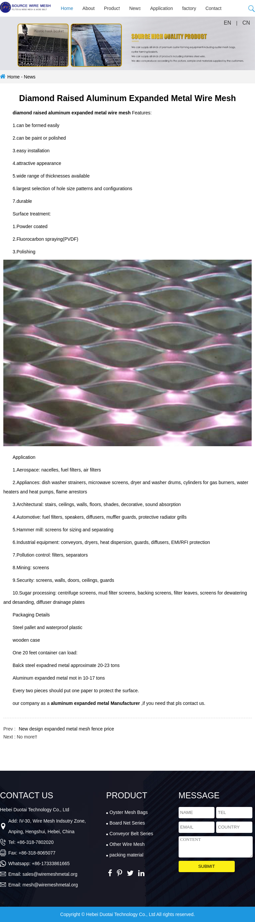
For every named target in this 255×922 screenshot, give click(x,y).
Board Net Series (127, 823)
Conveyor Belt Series (131, 833)
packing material (126, 854)
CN (246, 23)
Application (161, 8)
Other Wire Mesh (127, 844)
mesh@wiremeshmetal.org (50, 884)
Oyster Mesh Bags (129, 812)
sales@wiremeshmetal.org (50, 874)
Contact (213, 8)
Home (67, 8)
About (88, 8)
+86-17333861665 (51, 863)
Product (112, 8)
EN (227, 23)
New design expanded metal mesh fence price (66, 728)
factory (189, 8)
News (135, 8)
